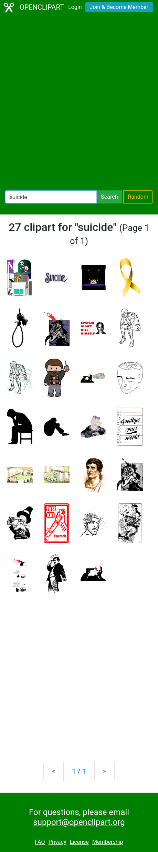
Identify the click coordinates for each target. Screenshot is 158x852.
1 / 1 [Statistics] (79, 771)
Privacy (57, 842)
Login (75, 7)
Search (109, 197)
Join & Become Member (119, 7)
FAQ (40, 842)
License (79, 842)
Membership (107, 842)
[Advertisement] (79, 103)
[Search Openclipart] (51, 196)
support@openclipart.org (79, 822)
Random (138, 197)
